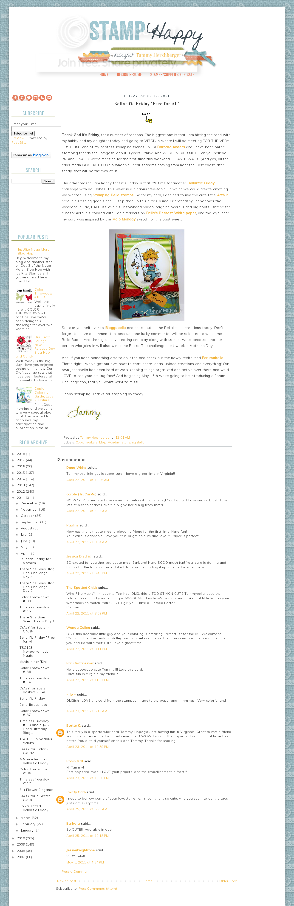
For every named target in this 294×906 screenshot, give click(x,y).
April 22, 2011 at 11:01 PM (87, 680)
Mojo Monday (109, 442)
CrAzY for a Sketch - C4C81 (36, 798)
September (30, 522)
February (29, 824)
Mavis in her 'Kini (33, 662)
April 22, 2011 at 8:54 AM (86, 542)
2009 (21, 844)
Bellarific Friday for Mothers (35, 561)
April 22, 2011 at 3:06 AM (86, 511)
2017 (21, 460)
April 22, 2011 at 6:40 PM (86, 573)
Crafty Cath (76, 792)
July (24, 534)
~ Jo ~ (71, 694)
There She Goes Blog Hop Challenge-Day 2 (37, 587)
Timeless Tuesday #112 (34, 781)
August (27, 528)
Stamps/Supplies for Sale (172, 74)
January (28, 830)
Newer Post (66, 881)
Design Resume (129, 74)
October (28, 516)
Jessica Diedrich (79, 556)
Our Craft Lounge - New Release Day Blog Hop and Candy (35, 346)
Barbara (73, 823)
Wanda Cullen (78, 628)
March (26, 818)
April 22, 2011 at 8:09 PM (86, 613)
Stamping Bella (133, 442)
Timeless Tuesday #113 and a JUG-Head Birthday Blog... (35, 727)
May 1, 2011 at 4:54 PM (85, 862)
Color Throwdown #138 (35, 670)
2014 (21, 479)
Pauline (72, 525)
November (30, 509)
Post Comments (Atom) (98, 888)
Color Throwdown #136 (35, 771)
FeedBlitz (18, 142)
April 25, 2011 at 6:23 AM (86, 809)
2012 (21, 491)
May (25, 547)
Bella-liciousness (33, 705)
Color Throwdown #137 (35, 713)
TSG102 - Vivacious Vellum (36, 741)
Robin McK (74, 761)
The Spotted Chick (81, 588)
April (25, 553)
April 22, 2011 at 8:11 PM (86, 649)
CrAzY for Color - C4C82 (34, 751)
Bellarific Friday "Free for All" (37, 639)
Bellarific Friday (32, 698)
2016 (21, 466)
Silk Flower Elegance (37, 790)
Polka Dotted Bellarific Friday (34, 808)
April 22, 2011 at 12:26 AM (87, 480)
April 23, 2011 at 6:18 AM (86, 711)
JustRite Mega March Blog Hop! (34, 251)
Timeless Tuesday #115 (34, 609)
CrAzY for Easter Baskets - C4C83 (35, 690)
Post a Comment (76, 871)
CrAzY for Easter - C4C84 (35, 629)
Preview (18, 138)
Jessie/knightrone (80, 850)
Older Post (228, 881)
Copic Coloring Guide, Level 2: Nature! (44, 394)
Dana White (76, 468)
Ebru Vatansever (80, 663)
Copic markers (87, 442)
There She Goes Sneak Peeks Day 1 (37, 619)
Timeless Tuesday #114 (34, 680)
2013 (21, 485)
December (30, 503)
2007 (21, 857)
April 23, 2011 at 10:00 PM (87, 778)
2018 (21, 454)
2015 (21, 473)
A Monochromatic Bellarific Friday (34, 761)
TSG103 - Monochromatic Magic (34, 651)
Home (104, 74)
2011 (21, 498)
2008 (21, 851)
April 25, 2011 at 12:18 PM (87, 836)
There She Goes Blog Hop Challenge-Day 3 (37, 573)
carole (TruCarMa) (81, 494)
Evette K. (73, 725)
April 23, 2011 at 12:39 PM (87, 747)
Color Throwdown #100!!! (44, 293)
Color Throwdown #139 (35, 599)
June (25, 541)
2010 (21, 838)
